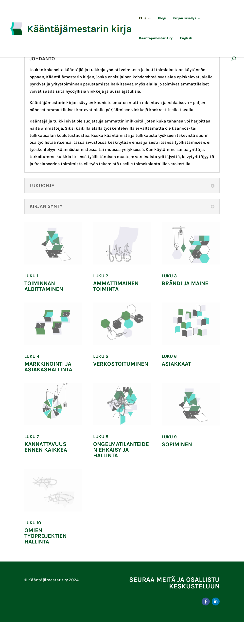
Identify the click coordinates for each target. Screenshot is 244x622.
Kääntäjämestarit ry (156, 38)
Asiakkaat (176, 364)
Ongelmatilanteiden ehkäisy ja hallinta (121, 450)
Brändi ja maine (185, 283)
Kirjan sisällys (184, 18)
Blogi (162, 18)
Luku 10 (32, 522)
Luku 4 (31, 356)
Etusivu (145, 18)
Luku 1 (31, 276)
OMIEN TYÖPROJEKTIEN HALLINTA (45, 536)
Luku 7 (31, 436)
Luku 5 (100, 356)
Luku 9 (169, 437)
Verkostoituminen (120, 364)
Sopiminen (177, 444)
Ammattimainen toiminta (116, 286)
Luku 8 (100, 436)
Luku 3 (169, 276)
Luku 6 (169, 356)
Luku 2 (100, 276)
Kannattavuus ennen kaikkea (45, 447)
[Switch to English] (185, 47)
